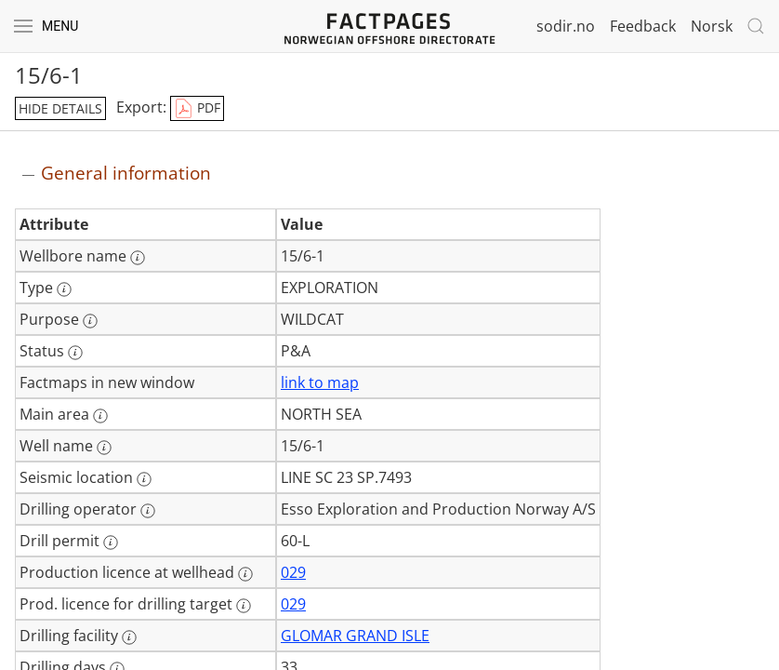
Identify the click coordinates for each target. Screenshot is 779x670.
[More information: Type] (64, 289)
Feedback (643, 26)
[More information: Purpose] (90, 321)
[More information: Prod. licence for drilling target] (243, 605)
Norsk (712, 26)
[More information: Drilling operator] (147, 510)
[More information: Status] (75, 352)
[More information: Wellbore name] (137, 257)
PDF (197, 109)
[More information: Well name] (104, 447)
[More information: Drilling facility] (129, 637)
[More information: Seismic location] (144, 479)
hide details (60, 108)
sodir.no (565, 26)
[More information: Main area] (100, 416)
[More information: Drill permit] (110, 542)
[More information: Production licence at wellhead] (245, 574)
